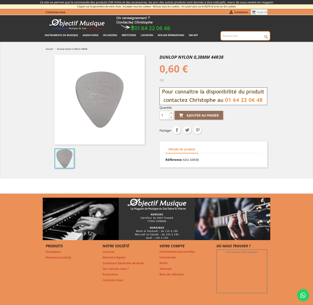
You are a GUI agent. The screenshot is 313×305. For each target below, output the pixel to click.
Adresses (165, 269)
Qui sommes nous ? (116, 269)
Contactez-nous (55, 12)
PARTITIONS (129, 35)
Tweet (187, 130)
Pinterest (198, 130)
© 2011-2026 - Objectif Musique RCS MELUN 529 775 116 (156, 299)
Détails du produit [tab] (181, 149)
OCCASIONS (110, 35)
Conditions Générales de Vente (123, 263)
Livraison (109, 252)
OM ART (193, 35)
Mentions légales (114, 257)
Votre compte (172, 245)
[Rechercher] (245, 36)
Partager (177, 130)
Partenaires (110, 274)
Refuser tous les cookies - (167, 6)
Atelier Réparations (171, 35)
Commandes (167, 257)
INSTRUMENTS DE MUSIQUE (61, 35)
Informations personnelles (177, 251)
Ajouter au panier (199, 115)
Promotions (53, 252)
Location (147, 35)
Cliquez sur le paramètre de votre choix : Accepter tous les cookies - (114, 6)
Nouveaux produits (58, 257)
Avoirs (163, 263)
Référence (173, 159)
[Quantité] (164, 115)
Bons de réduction (171, 274)
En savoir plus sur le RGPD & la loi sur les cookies (209, 6)
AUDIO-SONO (90, 35)
